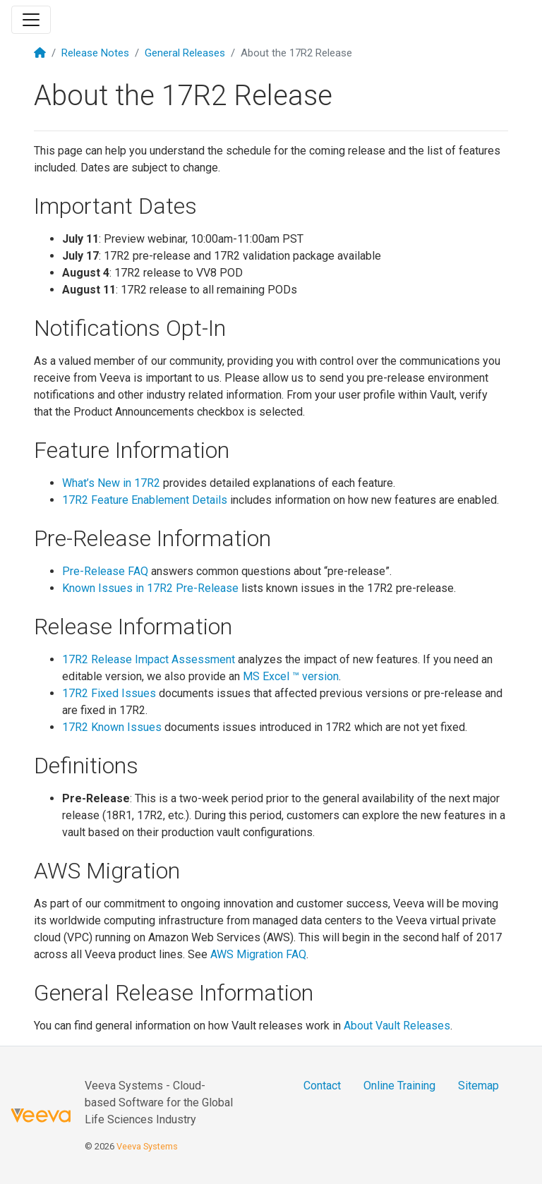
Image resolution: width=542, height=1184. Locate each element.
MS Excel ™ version (291, 676)
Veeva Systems (147, 1146)
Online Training (399, 1085)
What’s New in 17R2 (111, 483)
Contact (322, 1085)
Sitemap (478, 1085)
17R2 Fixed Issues (109, 693)
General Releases (185, 53)
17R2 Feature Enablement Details (144, 500)
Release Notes (95, 53)
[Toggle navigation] (31, 20)
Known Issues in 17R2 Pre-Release (150, 588)
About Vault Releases (397, 1025)
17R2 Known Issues (112, 727)
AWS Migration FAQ (258, 954)
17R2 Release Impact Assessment (148, 659)
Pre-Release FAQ (105, 571)
